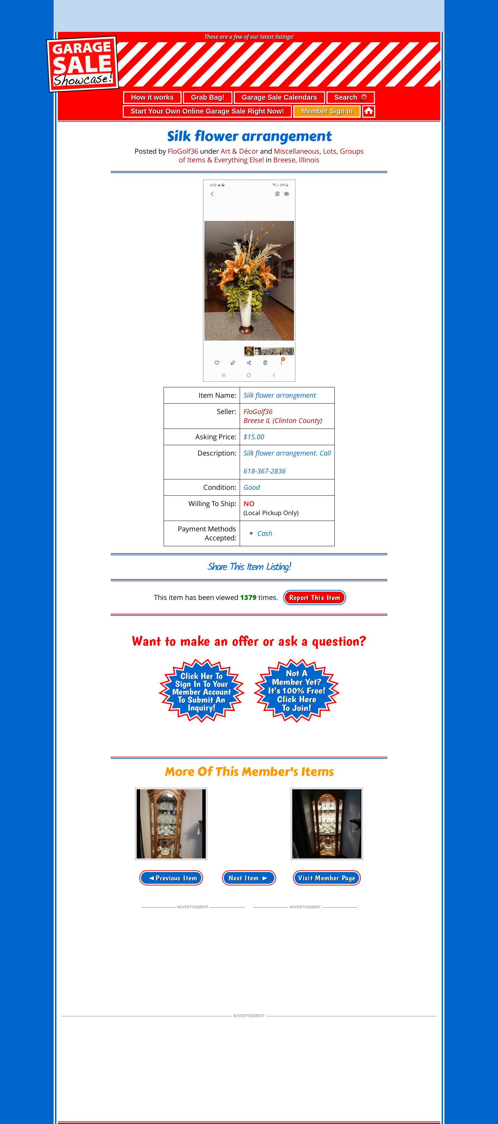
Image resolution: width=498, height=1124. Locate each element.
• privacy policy (82, 1099)
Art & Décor (239, 119)
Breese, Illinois (296, 128)
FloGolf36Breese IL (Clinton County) (282, 384)
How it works (152, 65)
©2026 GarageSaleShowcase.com (391, 1098)
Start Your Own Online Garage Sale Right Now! (207, 79)
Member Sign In (327, 79)
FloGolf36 (183, 119)
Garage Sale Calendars (279, 65)
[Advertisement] (193, 922)
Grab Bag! (207, 65)
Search (350, 66)
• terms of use (120, 1099)
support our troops (417, 1111)
